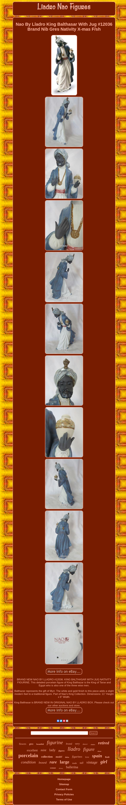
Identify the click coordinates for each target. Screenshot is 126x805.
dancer (85, 744)
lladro (74, 749)
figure (88, 749)
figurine (55, 742)
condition (28, 762)
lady (52, 750)
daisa (67, 757)
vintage (92, 762)
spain (97, 755)
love (87, 757)
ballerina (72, 767)
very (77, 743)
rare (53, 762)
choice (93, 744)
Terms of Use (64, 799)
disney (61, 768)
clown (99, 751)
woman (53, 768)
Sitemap (64, 784)
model (59, 756)
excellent (32, 750)
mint (43, 750)
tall (81, 762)
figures (61, 751)
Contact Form (64, 789)
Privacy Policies (64, 794)
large (64, 762)
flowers (22, 744)
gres (31, 744)
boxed (43, 762)
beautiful (40, 744)
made (74, 763)
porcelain (28, 755)
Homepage (64, 779)
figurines (77, 756)
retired (103, 743)
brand (69, 743)
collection (47, 756)
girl (103, 761)
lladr (107, 757)
